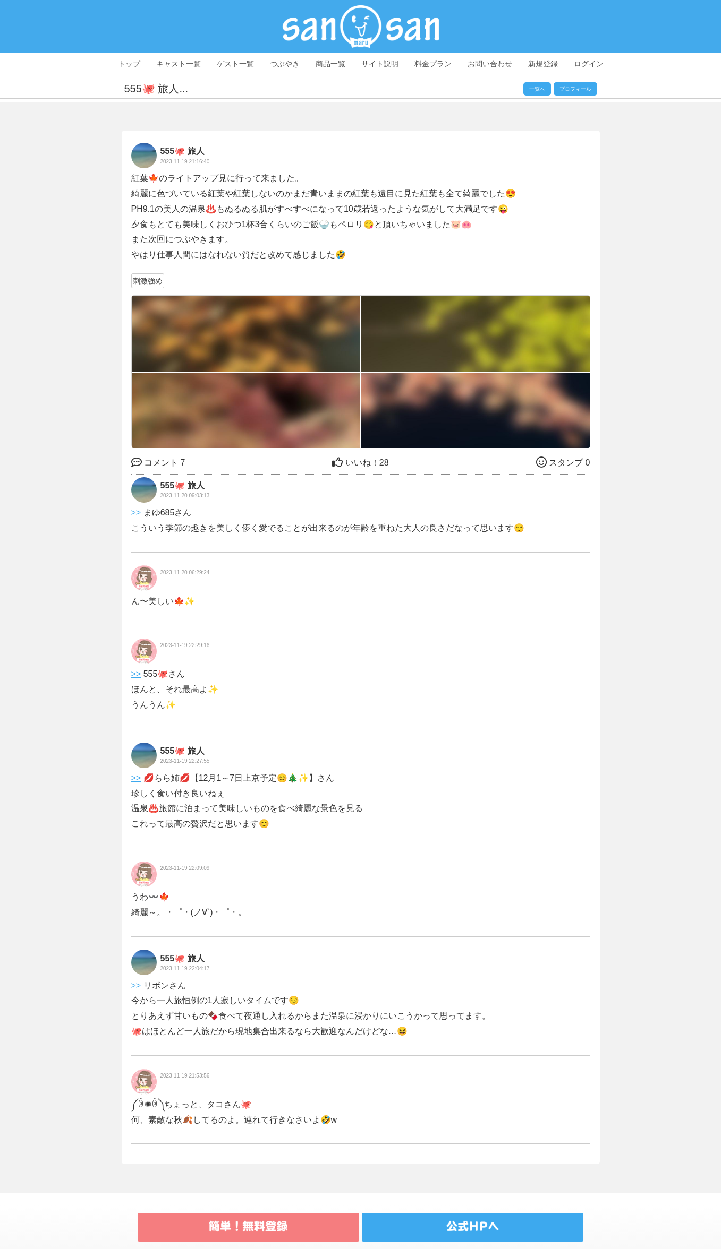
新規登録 (543, 63)
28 (360, 462)
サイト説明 (379, 63)
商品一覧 (330, 63)
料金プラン (433, 63)
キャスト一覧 (178, 63)
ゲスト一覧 (235, 63)
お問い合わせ (490, 63)
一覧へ (537, 89)
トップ (129, 63)
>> (136, 512)
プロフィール (575, 89)
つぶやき (285, 63)
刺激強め (148, 281)
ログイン (589, 63)
